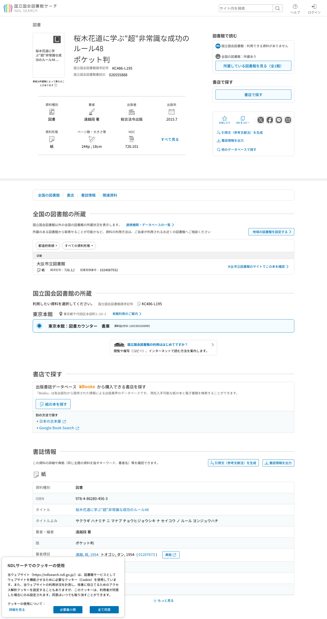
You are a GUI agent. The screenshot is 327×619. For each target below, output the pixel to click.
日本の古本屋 (53, 421)
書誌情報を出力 (230, 140)
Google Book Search (59, 427)
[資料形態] (79, 245)
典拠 (171, 554)
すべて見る (170, 139)
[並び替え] (48, 245)
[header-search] (250, 8)
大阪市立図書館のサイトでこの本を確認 (259, 266)
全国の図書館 (49, 195)
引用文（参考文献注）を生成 (239, 132)
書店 (70, 195)
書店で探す (253, 94)
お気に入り (224, 120)
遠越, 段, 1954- (88, 554)
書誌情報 (88, 195)
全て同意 (104, 609)
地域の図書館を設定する (273, 231)
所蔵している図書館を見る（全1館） (253, 65)
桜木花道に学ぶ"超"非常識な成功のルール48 (112, 509)
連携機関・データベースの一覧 (151, 225)
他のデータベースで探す (236, 149)
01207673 (147, 554)
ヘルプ (295, 8)
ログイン (314, 8)
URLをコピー (243, 120)
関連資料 (110, 195)
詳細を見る (17, 609)
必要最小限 (68, 609)
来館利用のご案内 (127, 314)
